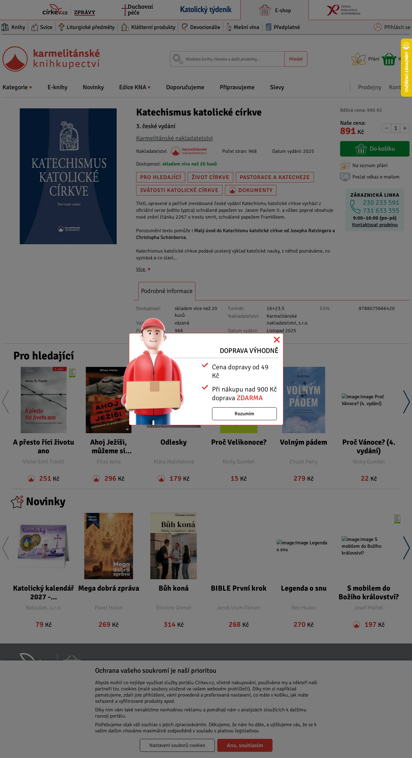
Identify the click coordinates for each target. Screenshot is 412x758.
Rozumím (244, 414)
